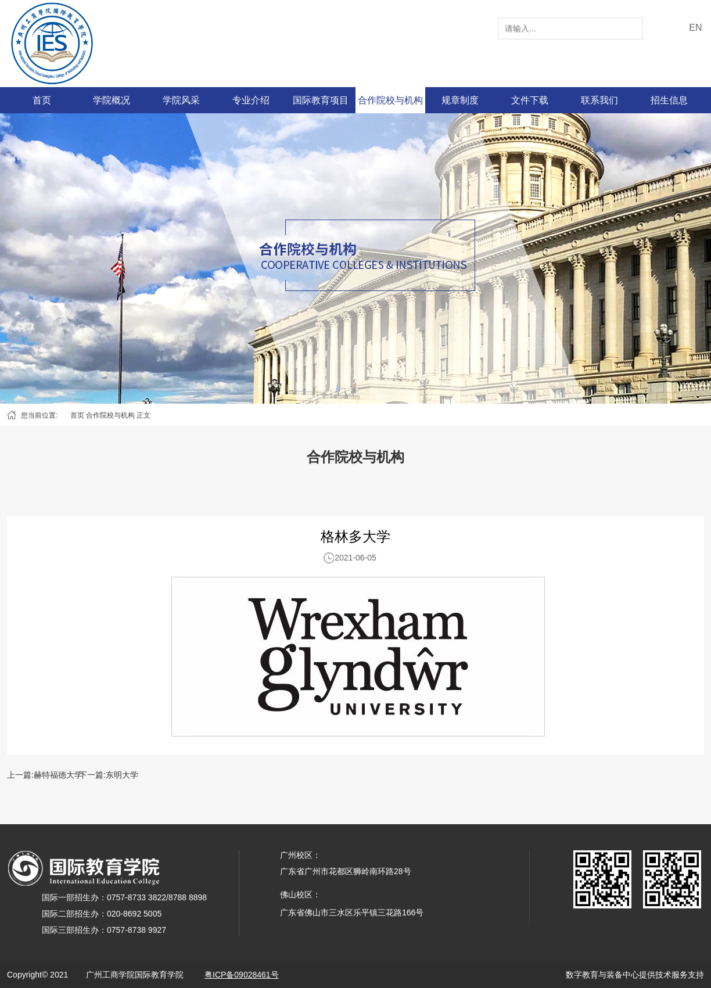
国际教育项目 (321, 100)
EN (695, 28)
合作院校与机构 (390, 100)
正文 (143, 415)
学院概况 (111, 100)
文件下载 (529, 100)
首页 (42, 100)
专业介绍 (251, 100)
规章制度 (460, 100)
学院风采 (181, 100)
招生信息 (669, 100)
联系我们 (599, 100)
